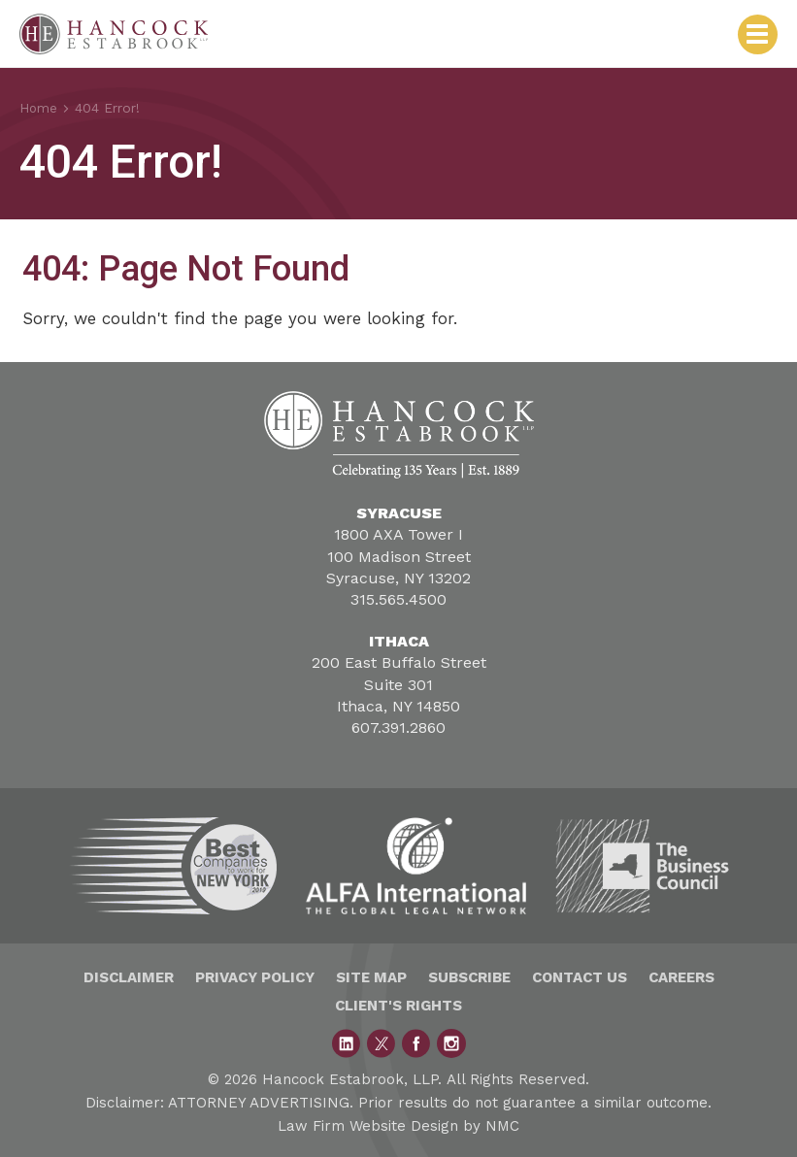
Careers (681, 977)
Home (38, 108)
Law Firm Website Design (368, 1126)
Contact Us (579, 977)
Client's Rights (398, 1005)
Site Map (371, 977)
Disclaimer (128, 977)
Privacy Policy (255, 977)
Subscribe (469, 977)
